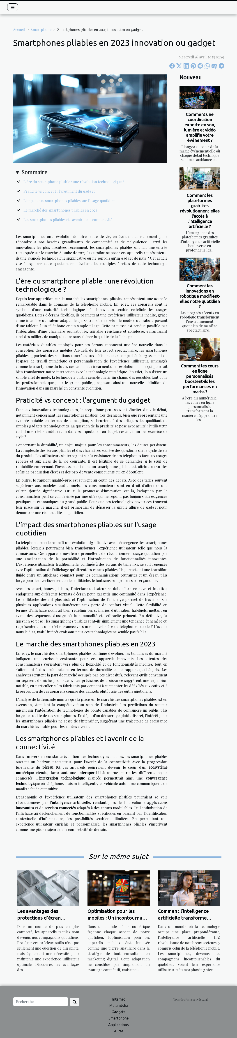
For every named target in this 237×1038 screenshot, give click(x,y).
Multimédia (118, 1005)
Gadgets (118, 1012)
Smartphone (41, 29)
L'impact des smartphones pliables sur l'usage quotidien (69, 200)
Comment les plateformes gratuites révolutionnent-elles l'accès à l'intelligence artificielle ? (200, 211)
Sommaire (34, 172)
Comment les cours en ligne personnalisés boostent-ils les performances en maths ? (200, 378)
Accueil (19, 29)
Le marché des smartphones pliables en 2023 (60, 210)
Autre (118, 1031)
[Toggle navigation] (12, 7)
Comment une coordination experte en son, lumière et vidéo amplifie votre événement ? (200, 127)
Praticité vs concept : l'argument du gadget (59, 191)
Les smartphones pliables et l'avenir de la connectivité (67, 219)
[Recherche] (40, 1001)
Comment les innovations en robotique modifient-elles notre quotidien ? (199, 296)
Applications (118, 1025)
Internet (118, 999)
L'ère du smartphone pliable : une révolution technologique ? (73, 181)
